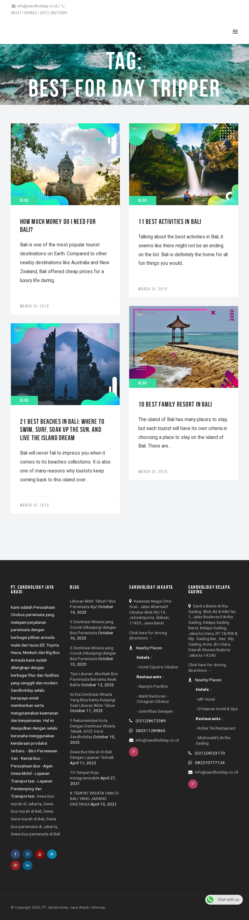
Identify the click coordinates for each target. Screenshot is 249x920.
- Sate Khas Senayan (155, 711)
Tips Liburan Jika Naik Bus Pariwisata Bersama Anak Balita (94, 679)
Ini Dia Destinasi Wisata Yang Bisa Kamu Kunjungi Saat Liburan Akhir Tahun (92, 700)
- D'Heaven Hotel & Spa (217, 708)
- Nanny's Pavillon (152, 686)
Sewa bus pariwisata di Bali (35, 833)
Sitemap (98, 907)
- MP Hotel (205, 699)
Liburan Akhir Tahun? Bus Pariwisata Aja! (93, 604)
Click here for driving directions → (148, 635)
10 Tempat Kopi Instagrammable (85, 775)
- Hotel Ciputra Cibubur (157, 666)
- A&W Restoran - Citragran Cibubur (153, 699)
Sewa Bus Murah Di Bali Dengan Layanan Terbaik (92, 754)
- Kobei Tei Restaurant (215, 728)
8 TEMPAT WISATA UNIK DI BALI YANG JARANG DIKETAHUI (94, 798)
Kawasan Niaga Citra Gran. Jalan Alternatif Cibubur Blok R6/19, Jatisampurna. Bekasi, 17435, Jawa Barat (150, 612)
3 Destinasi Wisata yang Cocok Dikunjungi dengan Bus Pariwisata (93, 627)
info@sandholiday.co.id (37, 6)
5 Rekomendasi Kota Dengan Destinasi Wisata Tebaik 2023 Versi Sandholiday (92, 728)
